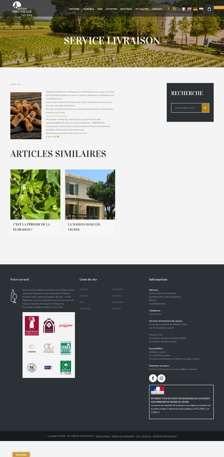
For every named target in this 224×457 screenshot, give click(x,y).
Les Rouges (118, 302)
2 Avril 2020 (16, 84)
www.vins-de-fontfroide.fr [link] (58, 115)
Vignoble (88, 9)
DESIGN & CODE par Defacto (169, 436)
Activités (111, 9)
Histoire (74, 9)
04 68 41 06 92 (156, 314)
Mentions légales (97, 436)
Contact (157, 9)
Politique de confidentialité (120, 436)
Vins (99, 9)
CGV (137, 436)
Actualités (141, 9)
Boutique (126, 9)
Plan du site (147, 436)
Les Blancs (118, 289)
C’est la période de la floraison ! (35, 227)
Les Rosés (117, 296)
